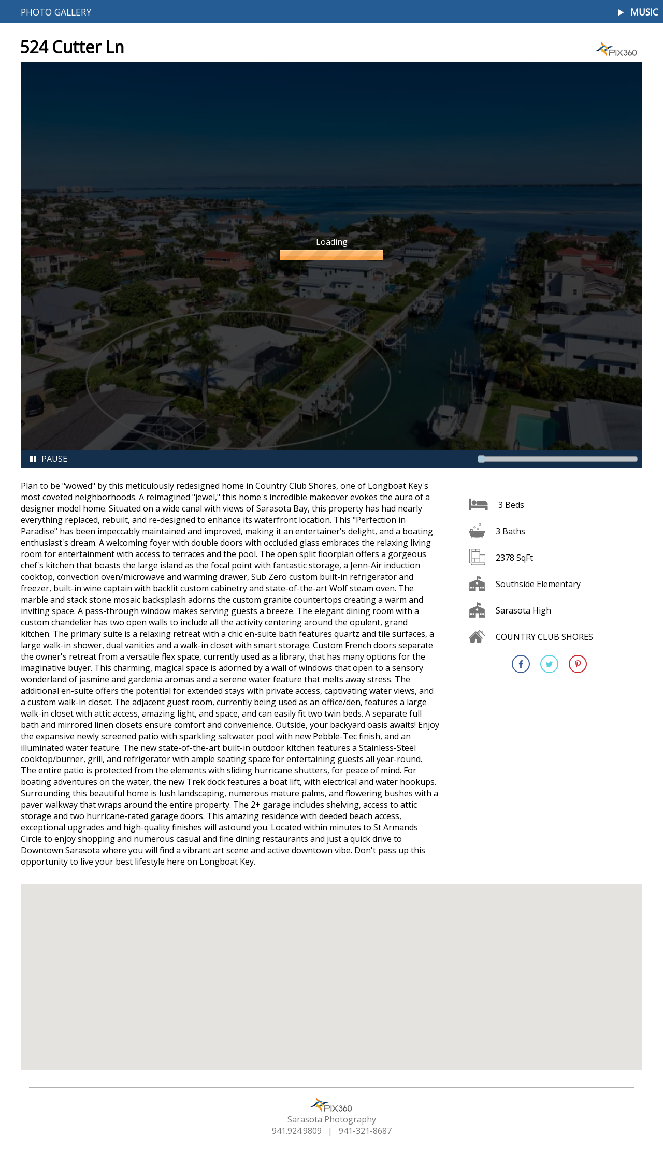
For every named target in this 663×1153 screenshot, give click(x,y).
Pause (48, 458)
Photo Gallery (56, 12)
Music (644, 12)
